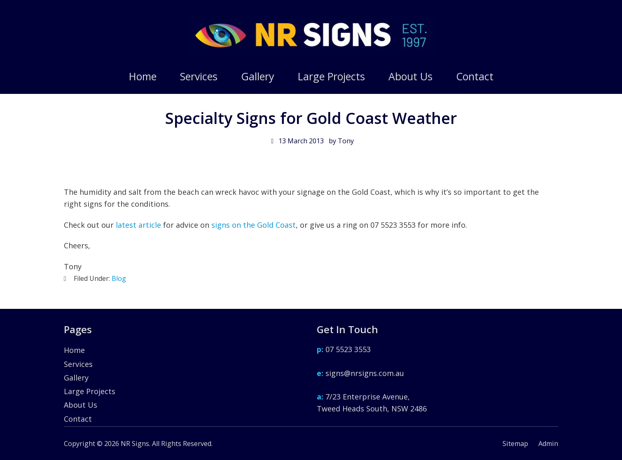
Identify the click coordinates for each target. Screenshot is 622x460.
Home (74, 353)
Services (78, 367)
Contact (78, 422)
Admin (548, 443)
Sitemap (515, 443)
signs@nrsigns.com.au (360, 376)
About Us (80, 408)
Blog (119, 278)
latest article (138, 225)
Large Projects (89, 394)
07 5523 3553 (344, 352)
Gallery (76, 380)
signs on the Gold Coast (253, 225)
